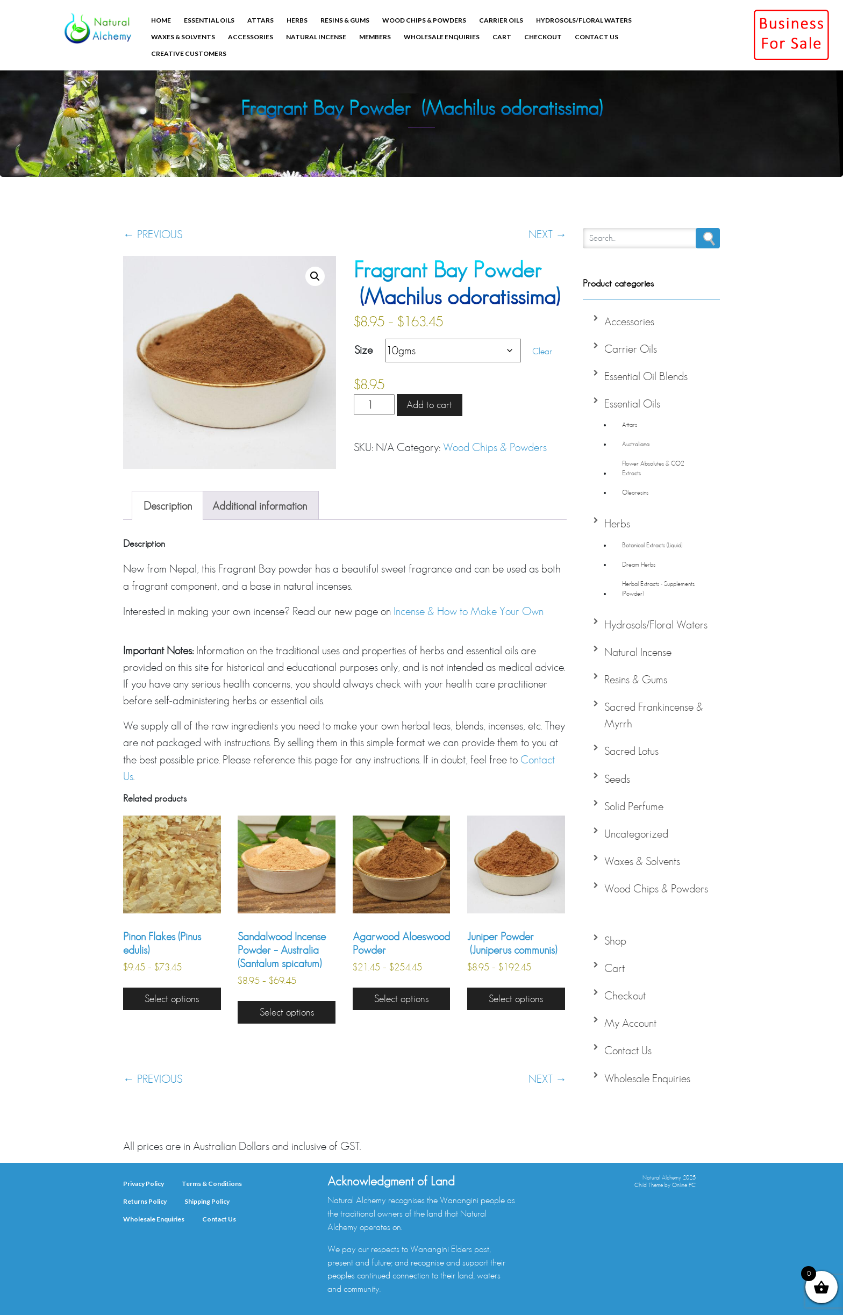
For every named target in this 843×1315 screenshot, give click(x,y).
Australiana (635, 443)
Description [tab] (168, 505)
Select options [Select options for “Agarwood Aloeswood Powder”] (401, 998)
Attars (260, 20)
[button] (315, 276)
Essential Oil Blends (646, 376)
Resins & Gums (344, 20)
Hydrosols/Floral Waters (584, 20)
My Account (630, 1023)
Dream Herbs (638, 564)
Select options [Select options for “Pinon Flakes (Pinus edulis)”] (172, 998)
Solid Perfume (633, 806)
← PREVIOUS (152, 234)
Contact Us (596, 37)
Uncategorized (636, 833)
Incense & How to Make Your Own (469, 611)
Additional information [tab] (259, 505)
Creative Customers (188, 53)
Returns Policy (145, 1201)
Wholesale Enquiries (442, 37)
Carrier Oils (501, 20)
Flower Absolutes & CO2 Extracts (653, 468)
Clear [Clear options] (542, 351)
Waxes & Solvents (183, 37)
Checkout (543, 37)
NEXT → (547, 234)
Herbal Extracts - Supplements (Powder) (658, 588)
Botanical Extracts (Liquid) (652, 544)
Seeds (617, 779)
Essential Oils (209, 20)
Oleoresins (635, 492)
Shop (615, 940)
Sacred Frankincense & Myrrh (653, 715)
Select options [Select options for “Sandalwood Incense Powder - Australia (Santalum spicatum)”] (287, 1012)
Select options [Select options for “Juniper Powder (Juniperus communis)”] (516, 998)
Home (161, 20)
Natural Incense (316, 37)
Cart (501, 37)
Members (375, 37)
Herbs (297, 20)
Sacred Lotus (631, 751)
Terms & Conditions (212, 1184)
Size (363, 350)
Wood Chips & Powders (424, 20)
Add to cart (429, 404)
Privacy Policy (143, 1184)
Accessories (250, 37)
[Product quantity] (374, 404)
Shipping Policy (207, 1201)
